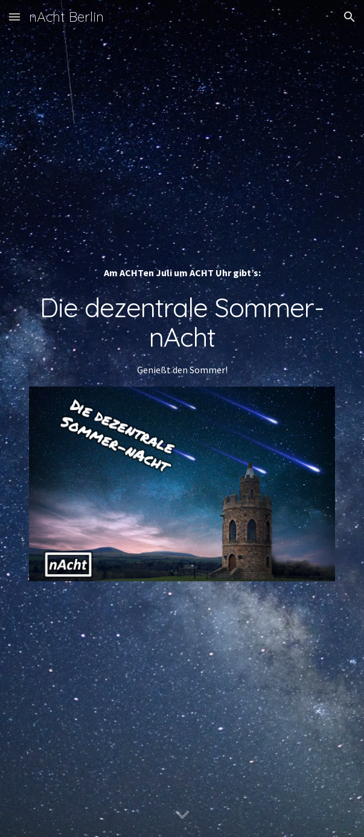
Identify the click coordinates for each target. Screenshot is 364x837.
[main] (182, 321)
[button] (14, 16)
